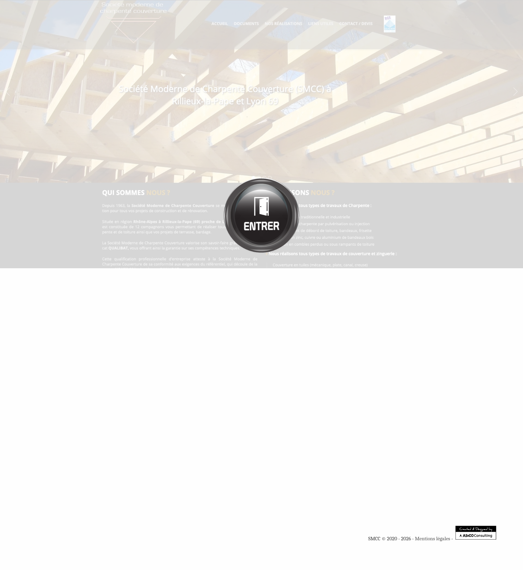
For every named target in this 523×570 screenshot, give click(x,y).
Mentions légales (432, 538)
